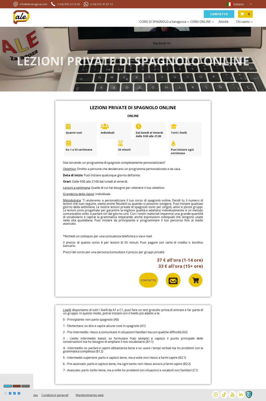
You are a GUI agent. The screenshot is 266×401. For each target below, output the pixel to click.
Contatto (219, 14)
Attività (223, 22)
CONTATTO (148, 280)
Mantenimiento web (90, 395)
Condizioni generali (55, 395)
